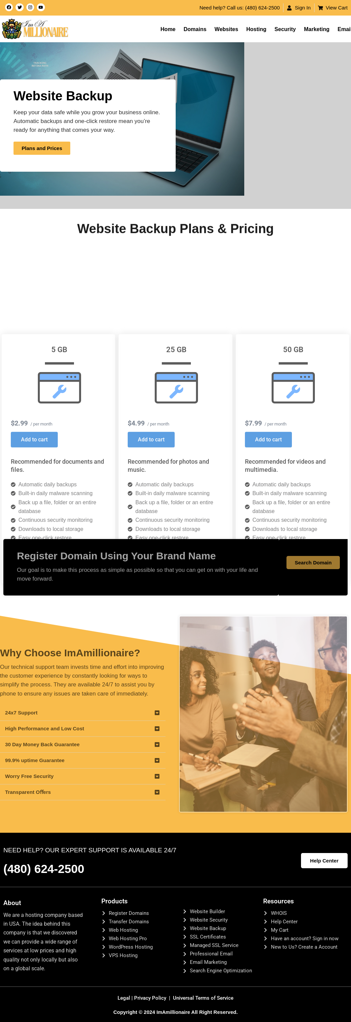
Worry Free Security (30, 776)
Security (285, 29)
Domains (195, 29)
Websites (226, 29)
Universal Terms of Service (204, 1000)
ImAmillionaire (173, 1014)
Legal (122, 1000)
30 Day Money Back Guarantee (44, 744)
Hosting (256, 29)
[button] (83, 713)
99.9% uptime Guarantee (36, 760)
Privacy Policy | (151, 1000)
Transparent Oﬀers (29, 792)
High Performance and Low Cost (47, 728)
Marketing (317, 29)
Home (167, 29)
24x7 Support (22, 712)
